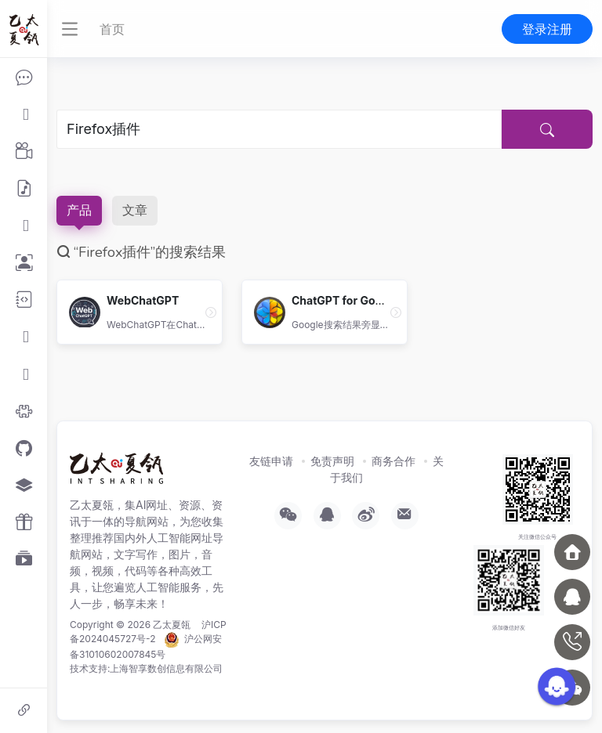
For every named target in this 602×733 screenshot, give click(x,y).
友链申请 (271, 461)
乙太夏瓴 (171, 624)
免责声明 (332, 461)
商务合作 (393, 461)
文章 (134, 210)
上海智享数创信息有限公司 (166, 668)
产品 (79, 210)
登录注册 (547, 29)
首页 (112, 29)
